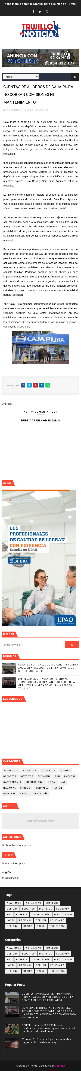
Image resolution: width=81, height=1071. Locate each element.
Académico (10, 770)
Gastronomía (12, 782)
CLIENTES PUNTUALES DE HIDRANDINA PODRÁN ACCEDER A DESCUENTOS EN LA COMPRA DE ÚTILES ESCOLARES (48, 667)
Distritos (26, 776)
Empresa (43, 109)
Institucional (35, 782)
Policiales (42, 788)
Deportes (9, 776)
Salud (24, 793)
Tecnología (40, 793)
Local (52, 782)
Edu (57, 776)
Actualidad (30, 770)
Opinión (25, 788)
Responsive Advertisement (40, 820)
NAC (63, 782)
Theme (33, 1065)
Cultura (65, 770)
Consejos (48, 770)
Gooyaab (60, 1065)
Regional (9, 793)
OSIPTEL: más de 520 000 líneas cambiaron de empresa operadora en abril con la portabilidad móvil (48, 1028)
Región (57, 788)
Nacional (9, 788)
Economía (44, 776)
